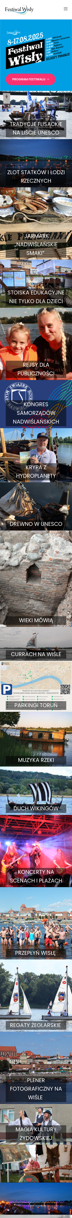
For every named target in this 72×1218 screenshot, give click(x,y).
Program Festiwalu (30, 79)
